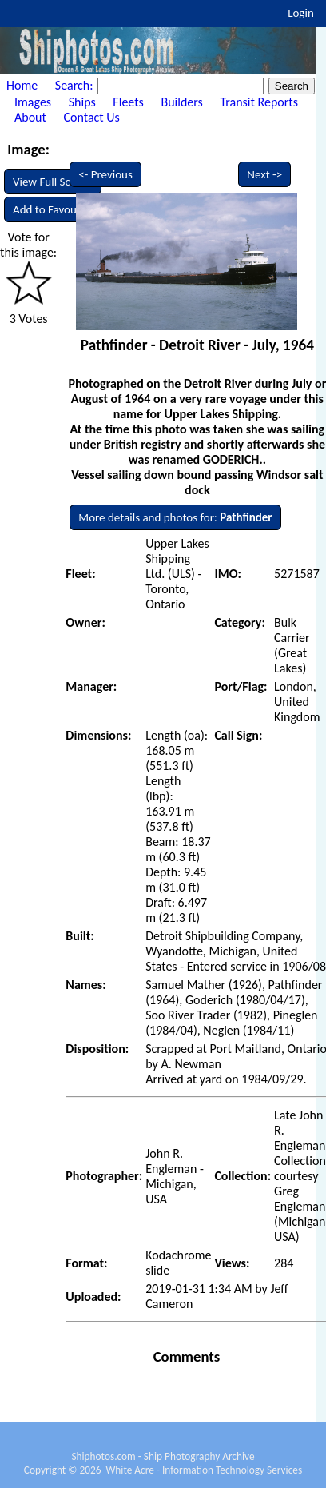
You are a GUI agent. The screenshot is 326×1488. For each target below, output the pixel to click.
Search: (75, 85)
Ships (82, 102)
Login (301, 13)
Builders (181, 102)
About (30, 117)
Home (22, 85)
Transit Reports (258, 102)
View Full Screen (53, 181)
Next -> (264, 174)
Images (32, 102)
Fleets (128, 102)
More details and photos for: (175, 517)
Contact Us (92, 117)
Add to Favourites (55, 209)
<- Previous (105, 174)
